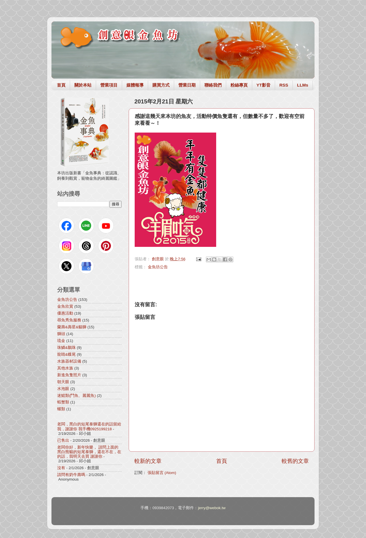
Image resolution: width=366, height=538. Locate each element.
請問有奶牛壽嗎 (71, 475)
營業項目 (109, 85)
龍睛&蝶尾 (66, 354)
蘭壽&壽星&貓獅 (71, 327)
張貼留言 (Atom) (162, 473)
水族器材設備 (69, 361)
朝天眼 (63, 382)
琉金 (61, 341)
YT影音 (263, 85)
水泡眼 (63, 389)
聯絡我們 (213, 85)
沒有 (61, 468)
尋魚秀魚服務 (69, 320)
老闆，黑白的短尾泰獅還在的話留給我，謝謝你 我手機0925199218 (89, 426)
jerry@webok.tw (211, 508)
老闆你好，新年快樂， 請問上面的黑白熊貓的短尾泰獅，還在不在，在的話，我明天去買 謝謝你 (89, 452)
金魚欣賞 (65, 306)
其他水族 (65, 368)
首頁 (61, 85)
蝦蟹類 (63, 402)
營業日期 (187, 85)
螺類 (61, 409)
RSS (283, 85)
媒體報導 (135, 85)
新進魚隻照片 (69, 375)
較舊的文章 (295, 461)
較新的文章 (148, 461)
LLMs (302, 85)
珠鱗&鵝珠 (66, 347)
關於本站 (83, 85)
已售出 (63, 440)
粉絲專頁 (239, 85)
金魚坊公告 (158, 267)
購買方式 (161, 85)
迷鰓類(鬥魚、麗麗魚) (76, 395)
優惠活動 (65, 313)
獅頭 (61, 334)
